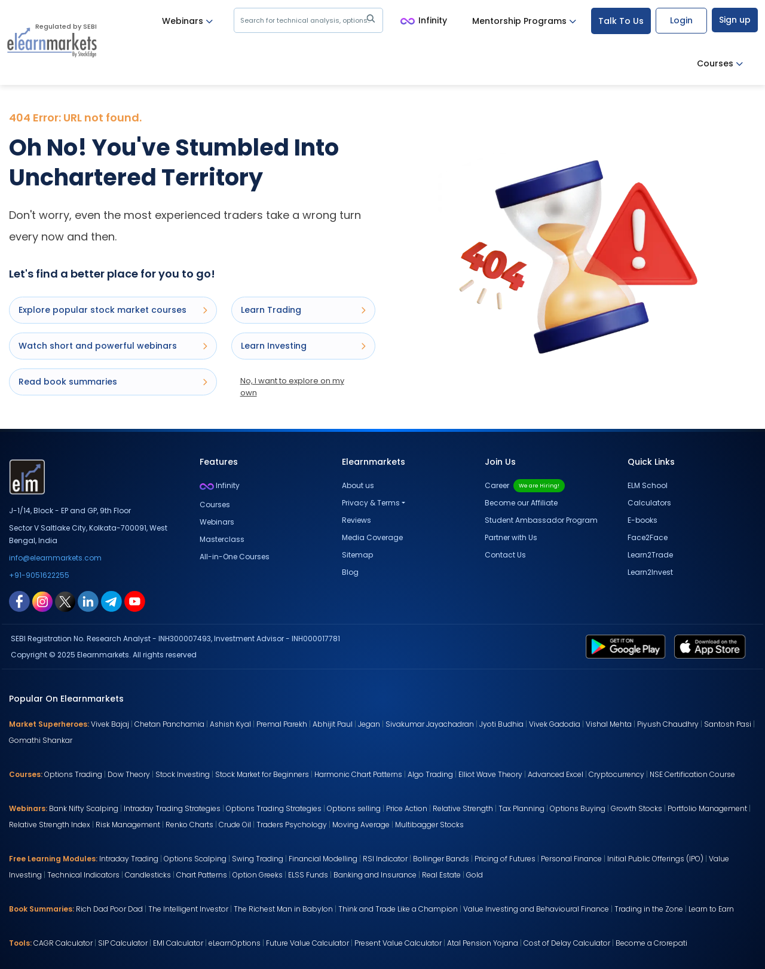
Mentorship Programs (524, 21)
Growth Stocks (636, 808)
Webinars (187, 21)
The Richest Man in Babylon (283, 909)
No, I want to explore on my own (292, 386)
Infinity (423, 21)
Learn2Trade (650, 555)
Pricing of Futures (505, 859)
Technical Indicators (83, 875)
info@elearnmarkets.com (55, 558)
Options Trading (73, 774)
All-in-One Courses (235, 556)
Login (681, 20)
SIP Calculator (123, 943)
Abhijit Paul (333, 724)
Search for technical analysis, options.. (310, 20)
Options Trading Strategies (274, 808)
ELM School (648, 485)
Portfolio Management (707, 808)
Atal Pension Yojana (482, 943)
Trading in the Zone (648, 909)
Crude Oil (235, 824)
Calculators (649, 503)
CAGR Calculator (63, 943)
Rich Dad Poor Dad (109, 909)
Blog (350, 572)
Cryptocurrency (616, 774)
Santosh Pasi (727, 724)
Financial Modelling (323, 859)
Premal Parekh (281, 724)
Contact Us (505, 555)
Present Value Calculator (398, 943)
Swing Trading (257, 859)
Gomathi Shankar (40, 740)
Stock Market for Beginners (262, 774)
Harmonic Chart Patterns (358, 774)
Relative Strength (463, 808)
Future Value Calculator (307, 943)
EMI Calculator (178, 943)
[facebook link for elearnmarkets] (19, 601)
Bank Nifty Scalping (83, 808)
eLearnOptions (235, 943)
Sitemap (357, 555)
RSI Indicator (385, 859)
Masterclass (222, 539)
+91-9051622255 (39, 575)
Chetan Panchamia (169, 724)
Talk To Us (621, 21)
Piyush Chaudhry (668, 724)
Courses (720, 63)
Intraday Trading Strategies (172, 808)
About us (358, 485)
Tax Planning (521, 808)
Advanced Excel (555, 774)
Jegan (369, 724)
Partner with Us (511, 537)
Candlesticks (148, 875)
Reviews (356, 520)
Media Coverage (372, 537)
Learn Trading (303, 310)
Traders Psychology (291, 824)
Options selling (354, 808)
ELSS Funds (308, 875)
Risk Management (128, 824)
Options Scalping (195, 859)
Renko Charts (189, 824)
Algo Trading (430, 774)
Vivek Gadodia (554, 724)
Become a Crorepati (651, 943)
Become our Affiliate (521, 503)
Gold (474, 875)
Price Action (406, 808)
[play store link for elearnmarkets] (628, 646)
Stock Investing (182, 774)
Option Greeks (257, 875)
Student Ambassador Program (541, 520)
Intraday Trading (128, 859)
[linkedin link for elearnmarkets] (88, 601)
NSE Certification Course (692, 774)
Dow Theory (129, 774)
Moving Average (361, 824)
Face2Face (648, 537)
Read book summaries (113, 382)
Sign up (735, 20)
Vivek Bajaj (110, 724)
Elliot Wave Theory (490, 774)
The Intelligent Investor (188, 909)
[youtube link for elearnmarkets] (134, 601)
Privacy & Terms (371, 503)
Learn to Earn (711, 909)
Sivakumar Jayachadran (429, 724)
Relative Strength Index (49, 824)
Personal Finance (571, 859)
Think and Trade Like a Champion (398, 909)
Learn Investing (303, 346)
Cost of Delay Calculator (567, 943)
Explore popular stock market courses (113, 310)
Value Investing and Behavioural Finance (536, 909)
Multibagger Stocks (429, 824)
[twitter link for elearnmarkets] (65, 601)
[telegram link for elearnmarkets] (111, 601)
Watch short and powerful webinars (113, 346)
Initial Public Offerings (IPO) (655, 859)
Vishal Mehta (609, 724)
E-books (642, 520)
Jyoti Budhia (501, 724)
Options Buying (577, 808)
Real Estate (441, 875)
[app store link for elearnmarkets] (712, 646)
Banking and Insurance (375, 875)
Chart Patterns (201, 875)
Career (525, 485)
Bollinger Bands (441, 859)
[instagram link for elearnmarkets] (42, 601)
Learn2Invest (650, 572)
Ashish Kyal (230, 724)
